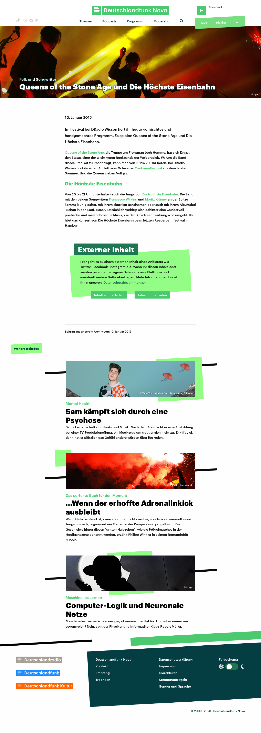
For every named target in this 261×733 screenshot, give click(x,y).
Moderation (162, 21)
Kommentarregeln (173, 679)
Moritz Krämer (156, 199)
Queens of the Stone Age (84, 152)
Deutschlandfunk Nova (113, 659)
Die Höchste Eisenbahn (160, 194)
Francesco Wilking (123, 199)
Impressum (167, 666)
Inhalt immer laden (152, 295)
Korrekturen (168, 673)
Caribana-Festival (148, 168)
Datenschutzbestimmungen (125, 282)
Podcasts (109, 21)
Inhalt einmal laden (109, 295)
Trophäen (103, 679)
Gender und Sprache (175, 686)
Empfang (103, 673)
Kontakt (102, 666)
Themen (86, 21)
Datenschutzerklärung (176, 659)
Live (204, 22)
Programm (135, 21)
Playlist (221, 22)
